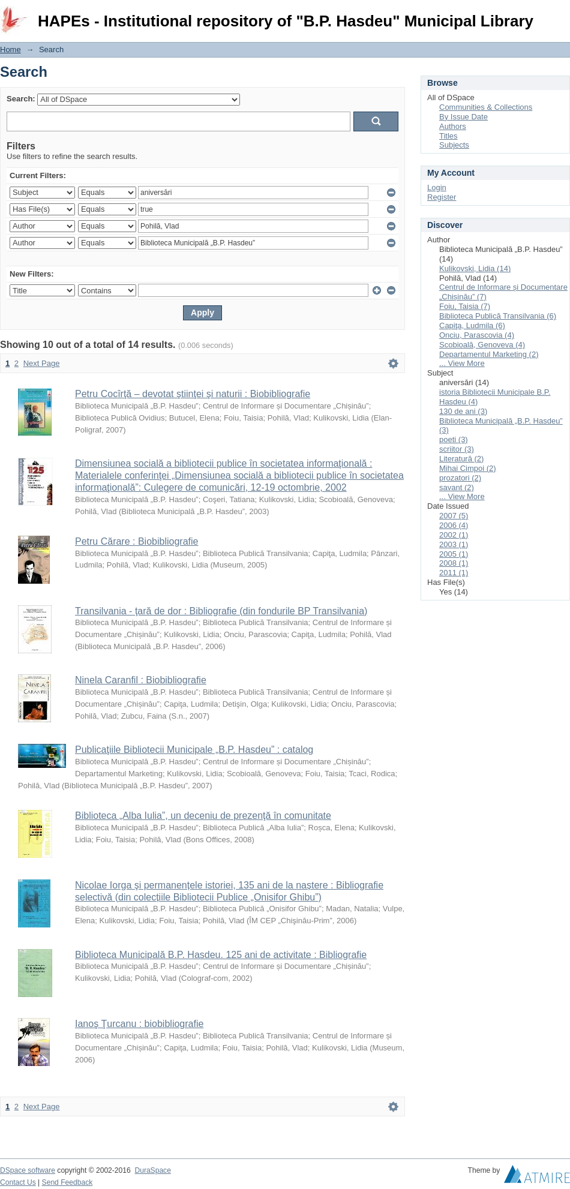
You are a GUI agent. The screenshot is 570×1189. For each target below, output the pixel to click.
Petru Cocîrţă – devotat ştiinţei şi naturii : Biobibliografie (192, 394)
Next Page (41, 363)
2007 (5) (453, 515)
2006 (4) (453, 525)
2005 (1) (453, 554)
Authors (452, 126)
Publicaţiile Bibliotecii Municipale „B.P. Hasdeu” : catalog (194, 749)
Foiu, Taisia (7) (464, 306)
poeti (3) (453, 439)
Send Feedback (67, 1182)
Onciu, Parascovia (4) (476, 335)
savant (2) (456, 487)
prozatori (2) (460, 477)
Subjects (454, 144)
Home (10, 49)
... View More (462, 363)
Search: (21, 98)
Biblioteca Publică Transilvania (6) (497, 315)
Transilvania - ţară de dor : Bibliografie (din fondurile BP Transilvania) (221, 611)
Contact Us (18, 1182)
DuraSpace (152, 1170)
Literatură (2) (461, 458)
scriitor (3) (456, 449)
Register (441, 197)
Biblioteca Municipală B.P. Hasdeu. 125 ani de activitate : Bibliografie (221, 955)
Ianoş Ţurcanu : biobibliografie (139, 1024)
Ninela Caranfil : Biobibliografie (140, 680)
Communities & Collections (485, 107)
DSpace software (27, 1170)
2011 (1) (453, 572)
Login (560, 14)
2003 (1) (453, 544)
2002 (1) (453, 534)
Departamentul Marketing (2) (488, 354)
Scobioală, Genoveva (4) (482, 344)
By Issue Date (463, 116)
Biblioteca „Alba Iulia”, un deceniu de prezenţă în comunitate (203, 815)
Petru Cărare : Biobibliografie (136, 541)
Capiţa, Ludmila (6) (472, 325)
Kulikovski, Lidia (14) (475, 268)
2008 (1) (453, 563)
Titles (448, 135)
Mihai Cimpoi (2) (467, 468)
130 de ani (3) (463, 411)
